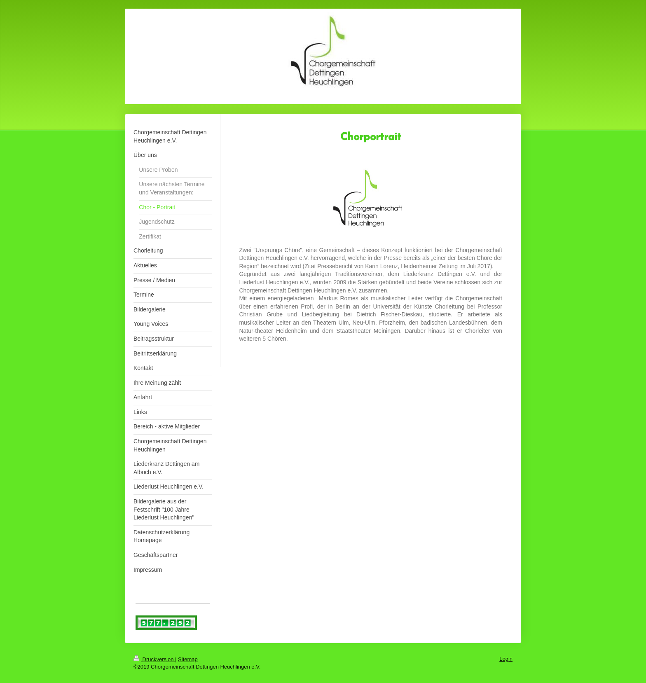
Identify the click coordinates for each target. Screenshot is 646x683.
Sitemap (188, 659)
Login (506, 659)
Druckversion (154, 659)
